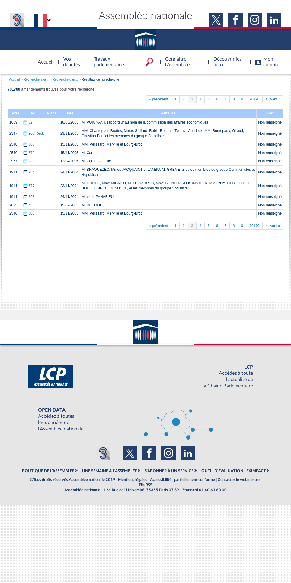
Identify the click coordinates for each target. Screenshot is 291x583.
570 (29, 153)
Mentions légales (132, 480)
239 (29, 161)
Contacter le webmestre (239, 480)
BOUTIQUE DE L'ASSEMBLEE (48, 471)
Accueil (14, 79)
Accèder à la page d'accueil (43, 58)
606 (29, 144)
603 (29, 213)
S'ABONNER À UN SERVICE (169, 471)
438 (29, 205)
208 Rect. (34, 133)
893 (29, 197)
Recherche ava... (36, 79)
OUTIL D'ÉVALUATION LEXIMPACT (233, 471)
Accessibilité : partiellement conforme (182, 480)
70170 (254, 99)
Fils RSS (145, 485)
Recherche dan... (65, 79)
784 (29, 172)
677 (29, 186)
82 (28, 122)
